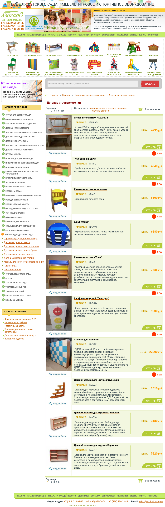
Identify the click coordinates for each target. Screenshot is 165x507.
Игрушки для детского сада (19, 159)
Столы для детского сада (18, 274)
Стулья (8, 278)
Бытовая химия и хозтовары (19, 119)
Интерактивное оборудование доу (22, 163)
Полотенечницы (12, 269)
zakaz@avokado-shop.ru (151, 501)
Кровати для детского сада (18, 178)
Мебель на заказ (13, 191)
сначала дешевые (117, 108)
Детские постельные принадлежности (24, 145)
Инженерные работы (16, 322)
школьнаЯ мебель (133, 55)
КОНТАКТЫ (153, 35)
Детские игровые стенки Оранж (21, 250)
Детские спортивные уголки (19, 258)
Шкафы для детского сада (18, 296)
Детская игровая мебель (17, 128)
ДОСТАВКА (95, 35)
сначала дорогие (100, 110)
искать (150, 83)
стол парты (12, 55)
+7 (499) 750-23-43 (12, 29)
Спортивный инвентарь (17, 230)
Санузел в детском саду (17, 222)
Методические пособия (16, 200)
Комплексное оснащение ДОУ (20, 319)
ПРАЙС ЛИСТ (122, 35)
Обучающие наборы (15, 213)
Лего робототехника (15, 182)
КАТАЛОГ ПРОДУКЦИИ (36, 35)
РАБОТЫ (142, 35)
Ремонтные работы (15, 326)
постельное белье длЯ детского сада (53, 74)
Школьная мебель (14, 300)
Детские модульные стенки (18, 254)
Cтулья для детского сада (18, 115)
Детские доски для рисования (20, 137)
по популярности (98, 108)
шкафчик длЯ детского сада (33, 74)
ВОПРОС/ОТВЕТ (108, 35)
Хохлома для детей (14, 291)
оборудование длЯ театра (74, 74)
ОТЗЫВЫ (133, 35)
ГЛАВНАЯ (21, 35)
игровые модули (94, 55)
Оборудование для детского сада (22, 209)
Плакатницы (10, 265)
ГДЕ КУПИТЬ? (83, 35)
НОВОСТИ (72, 35)
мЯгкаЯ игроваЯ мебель (94, 74)
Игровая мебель (13, 154)
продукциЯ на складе (114, 55)
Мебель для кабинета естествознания (24, 262)
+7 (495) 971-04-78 (12, 26)
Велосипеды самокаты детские (20, 124)
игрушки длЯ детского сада (114, 74)
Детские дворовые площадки (20, 335)
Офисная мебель (13, 217)
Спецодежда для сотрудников (20, 226)
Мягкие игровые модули (17, 204)
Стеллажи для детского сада (18, 235)
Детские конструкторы (16, 141)
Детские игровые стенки (17, 242)
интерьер (153, 55)
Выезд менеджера (14, 338)
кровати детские (54, 55)
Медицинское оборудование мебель (23, 196)
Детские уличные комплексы (19, 150)
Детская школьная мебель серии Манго (24, 132)
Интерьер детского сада (17, 167)
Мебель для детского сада (18, 187)
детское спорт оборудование (154, 74)
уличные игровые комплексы (133, 74)
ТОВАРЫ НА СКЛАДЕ (57, 35)
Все (62, 110)
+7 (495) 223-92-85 (12, 23)
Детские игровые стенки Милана (21, 246)
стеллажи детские (33, 55)
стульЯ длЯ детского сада (12, 74)
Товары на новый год (15, 287)
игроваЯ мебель (74, 55)
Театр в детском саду (16, 283)
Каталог (66, 95)
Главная (54, 95)
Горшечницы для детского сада (20, 238)
